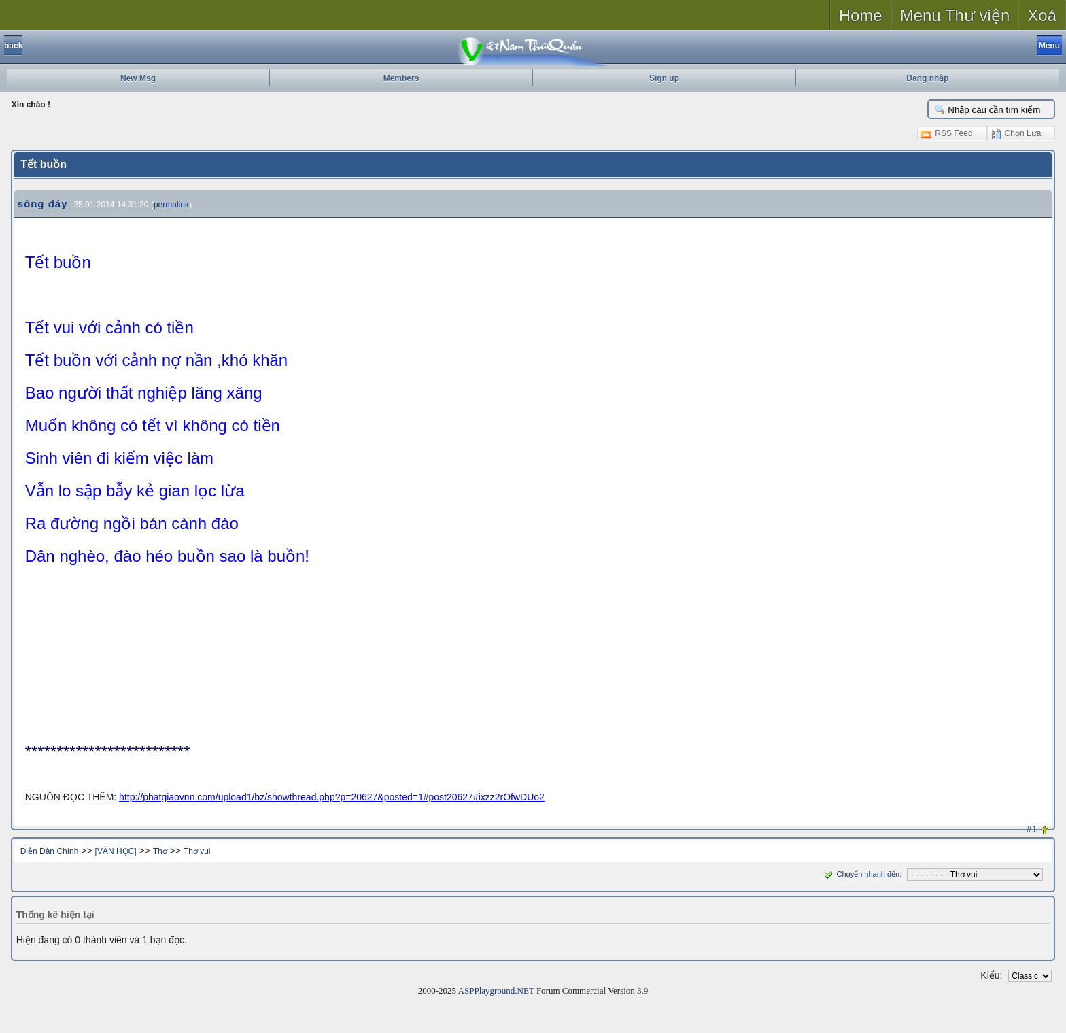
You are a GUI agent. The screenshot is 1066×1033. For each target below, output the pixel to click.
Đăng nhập (927, 78)
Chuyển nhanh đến (860, 874)
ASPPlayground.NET (496, 990)
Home (860, 15)
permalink (171, 204)
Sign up (664, 78)
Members (401, 78)
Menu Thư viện (955, 15)
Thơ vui (197, 851)
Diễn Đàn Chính (49, 851)
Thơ (160, 851)
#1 (1032, 829)
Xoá (1041, 15)
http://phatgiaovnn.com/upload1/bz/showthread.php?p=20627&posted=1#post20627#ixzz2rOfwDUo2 (332, 797)
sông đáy (43, 203)
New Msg (138, 78)
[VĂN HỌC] (116, 851)
